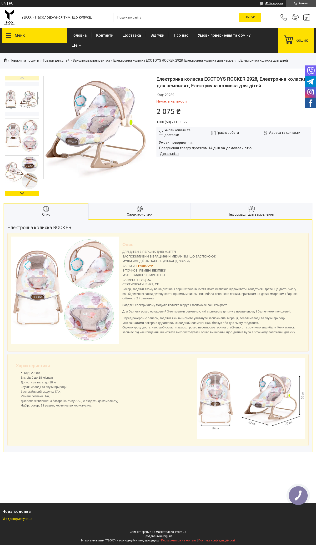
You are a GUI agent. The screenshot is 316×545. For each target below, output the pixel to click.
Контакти (104, 35)
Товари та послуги (24, 60)
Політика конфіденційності (216, 540)
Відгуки (157, 35)
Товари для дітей (56, 60)
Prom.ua (180, 532)
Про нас (181, 35)
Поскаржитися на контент (178, 540)
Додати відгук (295, 17)
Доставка (132, 35)
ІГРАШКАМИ (144, 266)
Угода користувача (17, 519)
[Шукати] (250, 17)
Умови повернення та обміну (224, 35)
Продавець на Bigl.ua (158, 536)
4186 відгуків (274, 3)
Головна (79, 35)
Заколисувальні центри (91, 60)
